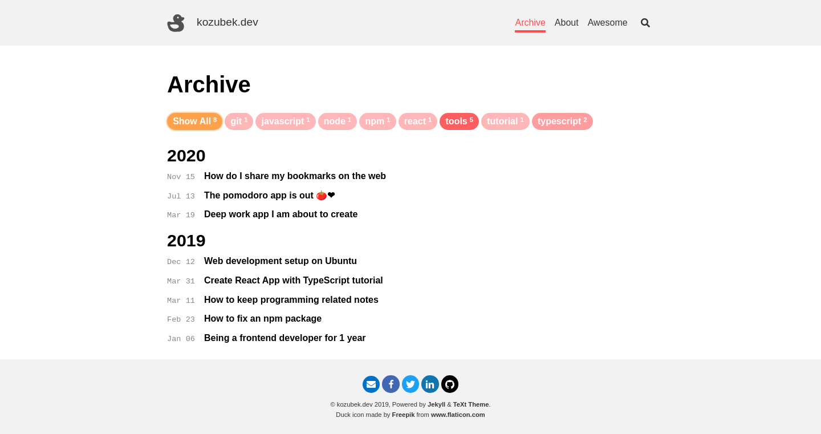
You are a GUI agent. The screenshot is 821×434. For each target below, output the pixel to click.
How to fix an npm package (263, 318)
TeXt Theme (471, 404)
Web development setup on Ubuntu (280, 261)
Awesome (608, 22)
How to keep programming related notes (291, 300)
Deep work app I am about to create (280, 214)
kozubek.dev (212, 23)
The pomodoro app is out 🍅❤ (269, 195)
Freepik (403, 414)
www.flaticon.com (458, 414)
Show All (195, 121)
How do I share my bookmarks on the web (295, 176)
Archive (530, 22)
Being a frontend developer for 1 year (285, 338)
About (567, 22)
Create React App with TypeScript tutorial (293, 280)
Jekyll (436, 404)
